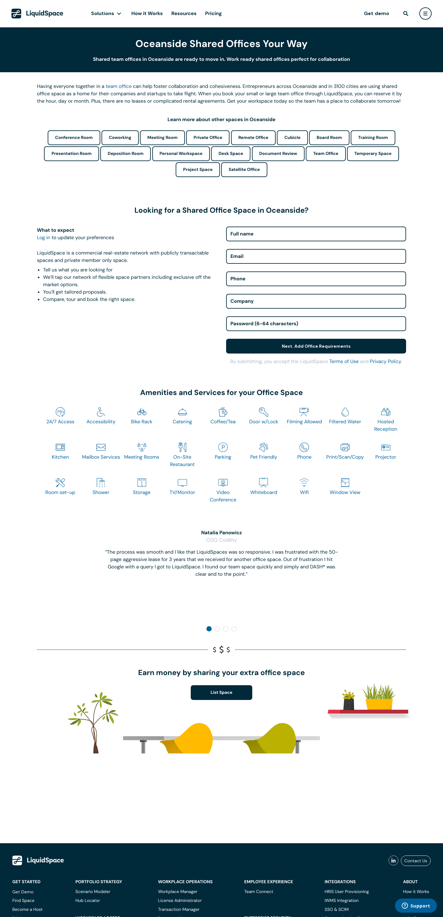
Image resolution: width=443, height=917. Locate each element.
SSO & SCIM (337, 909)
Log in (43, 237)
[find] (406, 13)
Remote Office (253, 137)
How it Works (147, 13)
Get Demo (23, 892)
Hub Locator (87, 900)
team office (119, 86)
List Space (222, 692)
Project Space (198, 169)
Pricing (213, 13)
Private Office (208, 137)
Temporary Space (373, 153)
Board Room (329, 137)
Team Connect (258, 892)
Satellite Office (244, 169)
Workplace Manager (178, 892)
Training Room (373, 137)
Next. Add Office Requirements (316, 346)
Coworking (120, 137)
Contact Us (415, 861)
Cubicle (292, 137)
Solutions (102, 13)
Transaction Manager (179, 909)
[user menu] (425, 13)
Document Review (278, 153)
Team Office (325, 153)
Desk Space (230, 153)
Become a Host (27, 909)
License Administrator (180, 900)
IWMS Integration (342, 900)
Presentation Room (71, 153)
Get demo (376, 13)
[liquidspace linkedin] (393, 861)
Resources (184, 13)
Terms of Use (344, 361)
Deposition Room (125, 153)
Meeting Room (162, 137)
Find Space (23, 900)
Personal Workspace (181, 153)
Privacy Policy (385, 361)
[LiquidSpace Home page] (37, 13)
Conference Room (74, 137)
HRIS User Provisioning (347, 892)
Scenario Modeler (92, 892)
